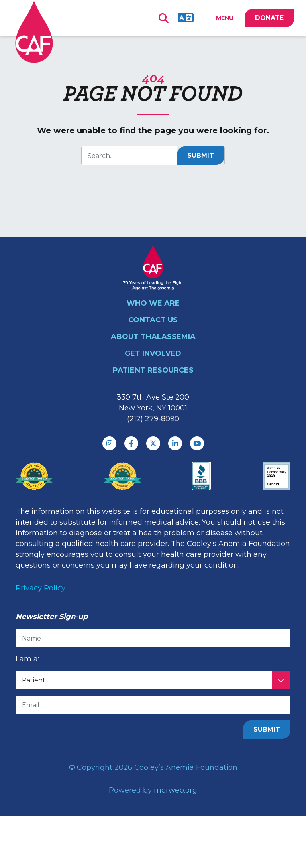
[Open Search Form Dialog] (163, 18)
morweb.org (175, 790)
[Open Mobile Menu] (219, 18)
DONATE (269, 18)
